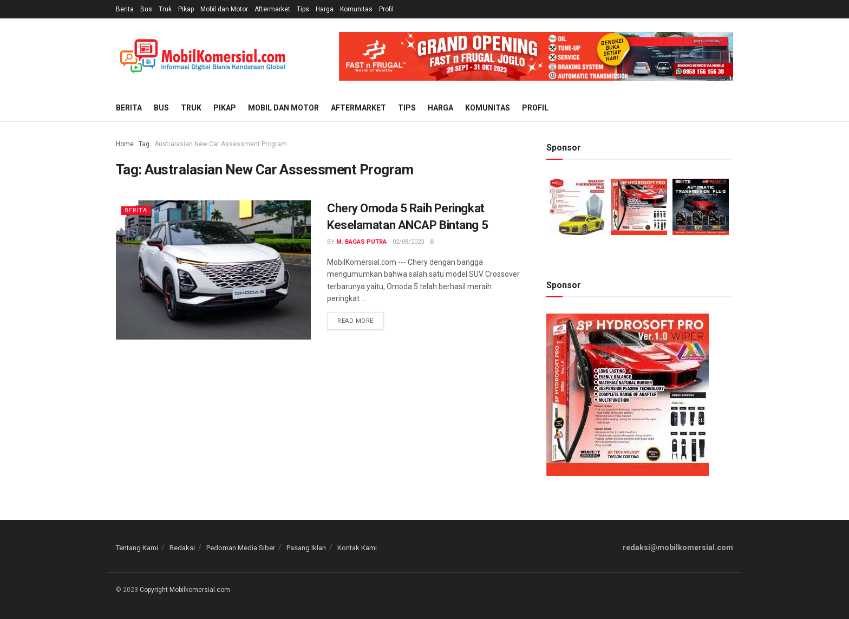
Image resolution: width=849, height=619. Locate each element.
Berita (125, 9)
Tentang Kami (137, 548)
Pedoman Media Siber (240, 548)
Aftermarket (272, 9)
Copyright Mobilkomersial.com (185, 590)
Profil (386, 9)
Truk (165, 9)
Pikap (186, 9)
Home (125, 144)
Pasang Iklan (306, 548)
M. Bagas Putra (361, 241)
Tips (303, 9)
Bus (146, 9)
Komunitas (356, 9)
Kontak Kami (357, 548)
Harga (325, 9)
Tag (144, 144)
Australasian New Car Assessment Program (220, 144)
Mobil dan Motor (224, 9)
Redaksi (182, 548)
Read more (355, 320)
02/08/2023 (408, 241)
